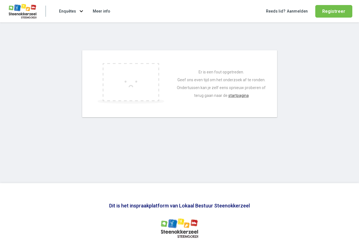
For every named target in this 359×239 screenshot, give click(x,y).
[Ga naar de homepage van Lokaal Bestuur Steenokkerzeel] (22, 11)
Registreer (333, 11)
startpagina (238, 95)
